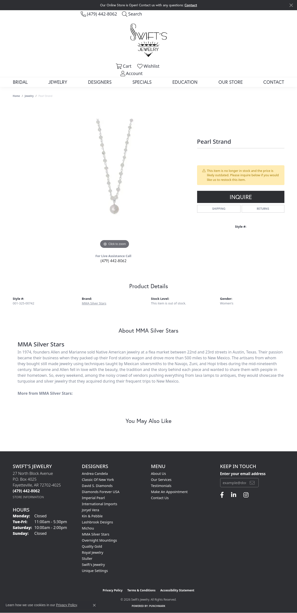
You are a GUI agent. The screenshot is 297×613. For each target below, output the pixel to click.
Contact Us (160, 497)
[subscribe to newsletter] (252, 482)
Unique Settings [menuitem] (95, 570)
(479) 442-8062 (113, 260)
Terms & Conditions (141, 590)
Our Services (161, 479)
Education (185, 82)
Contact (273, 82)
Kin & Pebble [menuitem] (92, 516)
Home (16, 96)
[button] (132, 13)
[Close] (291, 5)
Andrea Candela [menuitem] (95, 473)
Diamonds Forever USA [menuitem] (101, 491)
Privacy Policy (113, 590)
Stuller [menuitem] (87, 558)
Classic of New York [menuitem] (98, 479)
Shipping (218, 208)
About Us (158, 473)
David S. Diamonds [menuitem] (97, 485)
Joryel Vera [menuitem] (90, 510)
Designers (100, 82)
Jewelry (57, 82)
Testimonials (161, 485)
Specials (142, 82)
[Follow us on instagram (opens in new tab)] (246, 495)
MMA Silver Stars (94, 303)
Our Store (230, 82)
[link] (99, 13)
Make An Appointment (169, 491)
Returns (263, 208)
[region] (114, 177)
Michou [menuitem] (88, 528)
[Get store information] (28, 497)
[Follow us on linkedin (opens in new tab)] (234, 495)
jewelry (29, 96)
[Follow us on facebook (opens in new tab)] (222, 495)
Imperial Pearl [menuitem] (93, 497)
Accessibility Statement (177, 590)
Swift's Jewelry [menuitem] (93, 564)
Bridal (20, 82)
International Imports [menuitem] (99, 504)
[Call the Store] (26, 491)
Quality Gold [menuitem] (92, 546)
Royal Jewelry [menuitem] (92, 552)
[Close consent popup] (94, 605)
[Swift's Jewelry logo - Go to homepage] (148, 39)
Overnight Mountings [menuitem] (99, 540)
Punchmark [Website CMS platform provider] (157, 606)
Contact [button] (191, 5)
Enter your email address (243, 473)
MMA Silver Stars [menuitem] (96, 534)
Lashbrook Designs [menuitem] (97, 522)
